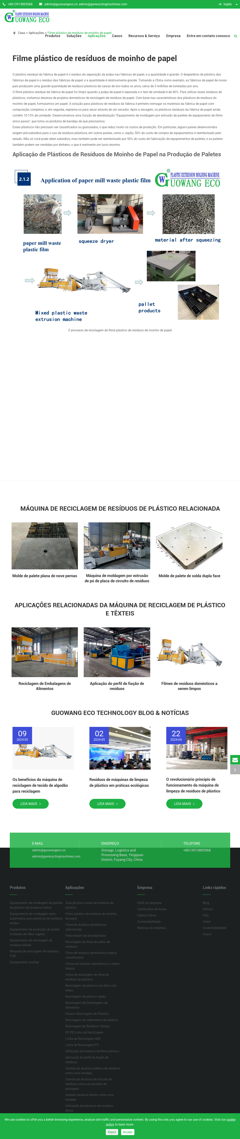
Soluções (74, 36)
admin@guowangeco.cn (58, 4)
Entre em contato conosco (208, 36)
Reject (112, 1132)
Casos (117, 36)
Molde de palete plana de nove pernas (44, 576)
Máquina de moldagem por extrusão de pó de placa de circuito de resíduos (117, 578)
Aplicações (97, 36)
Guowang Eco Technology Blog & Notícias (120, 713)
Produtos (52, 36)
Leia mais (31, 804)
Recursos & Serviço (144, 36)
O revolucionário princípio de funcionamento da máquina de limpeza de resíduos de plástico (193, 785)
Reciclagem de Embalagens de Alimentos (45, 686)
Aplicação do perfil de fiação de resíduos (117, 686)
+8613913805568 (17, 4)
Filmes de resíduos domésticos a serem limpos (189, 686)
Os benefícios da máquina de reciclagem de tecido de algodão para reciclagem (40, 785)
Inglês (228, 4)
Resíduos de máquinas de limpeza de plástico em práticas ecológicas (119, 782)
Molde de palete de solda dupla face (189, 576)
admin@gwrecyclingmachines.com (103, 4)
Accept (127, 1132)
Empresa (173, 36)
